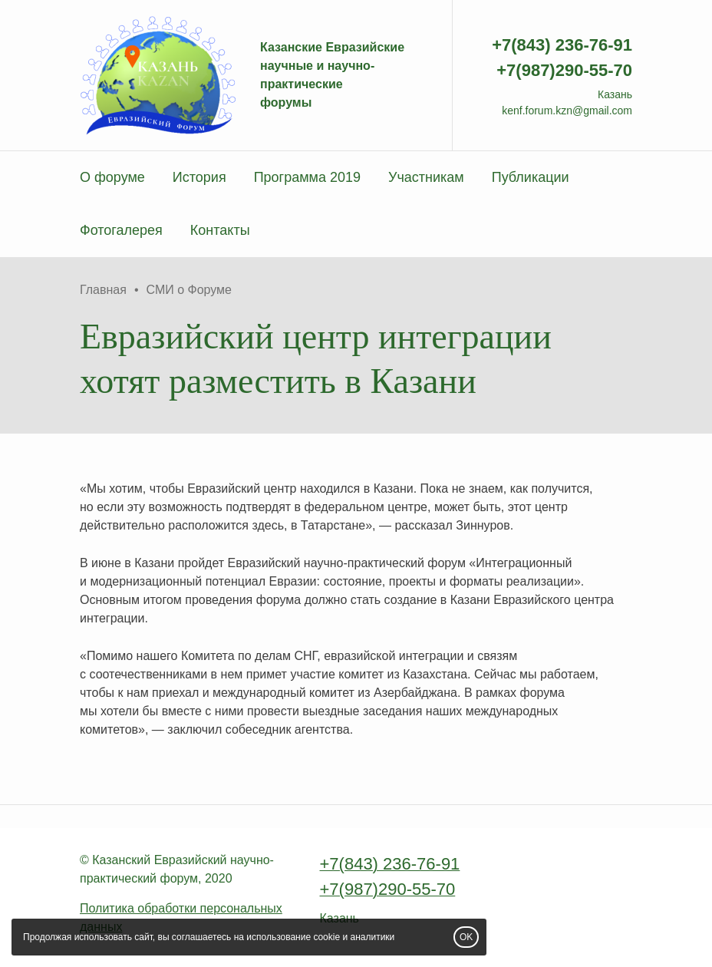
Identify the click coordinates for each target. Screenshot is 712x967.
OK (466, 937)
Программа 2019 (307, 177)
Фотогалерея (121, 230)
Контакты (220, 230)
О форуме (112, 177)
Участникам (426, 177)
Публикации (530, 177)
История (199, 177)
